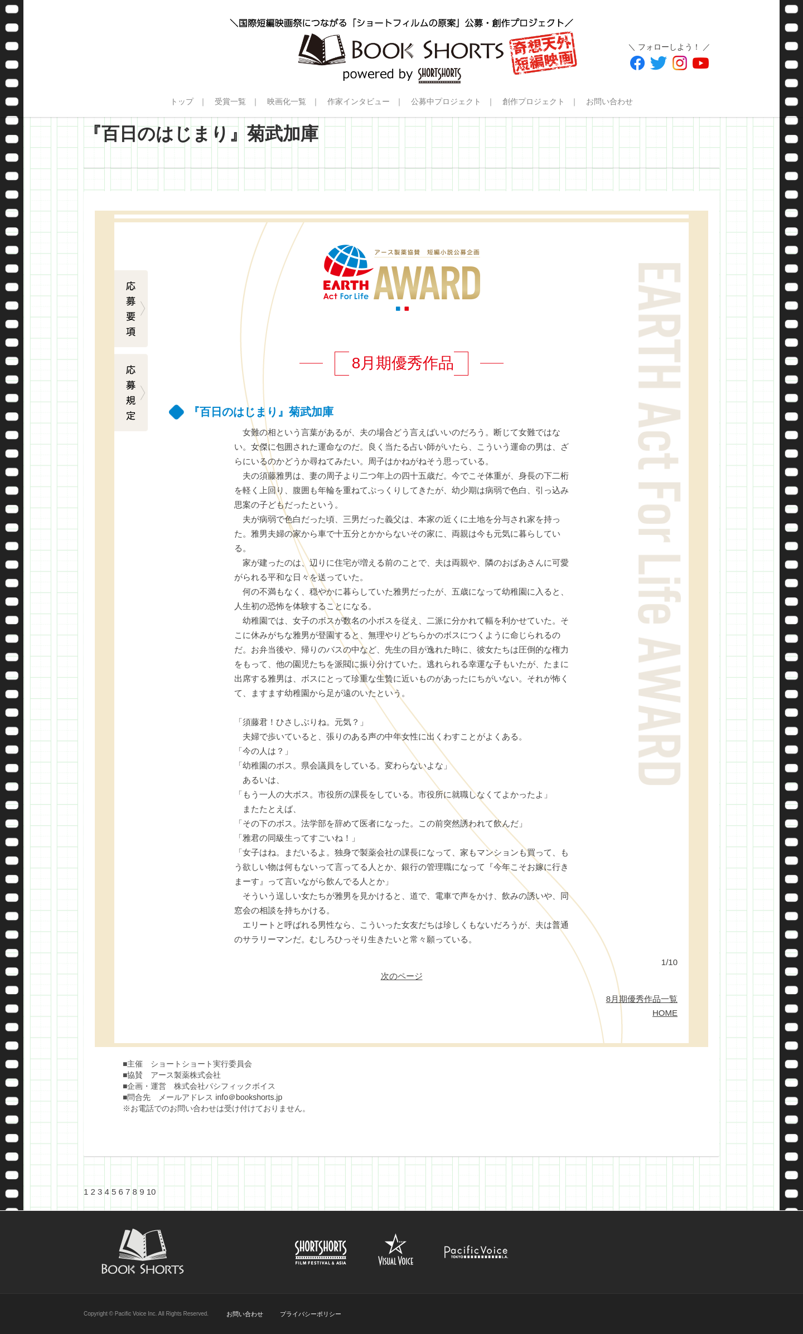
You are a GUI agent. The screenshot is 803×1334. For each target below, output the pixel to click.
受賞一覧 (230, 101)
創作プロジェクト (533, 101)
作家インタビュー (358, 101)
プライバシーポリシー (310, 1314)
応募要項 (131, 309)
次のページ (402, 976)
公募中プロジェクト (446, 101)
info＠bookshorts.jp (248, 1097)
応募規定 (131, 393)
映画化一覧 (286, 101)
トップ (182, 101)
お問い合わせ (609, 101)
